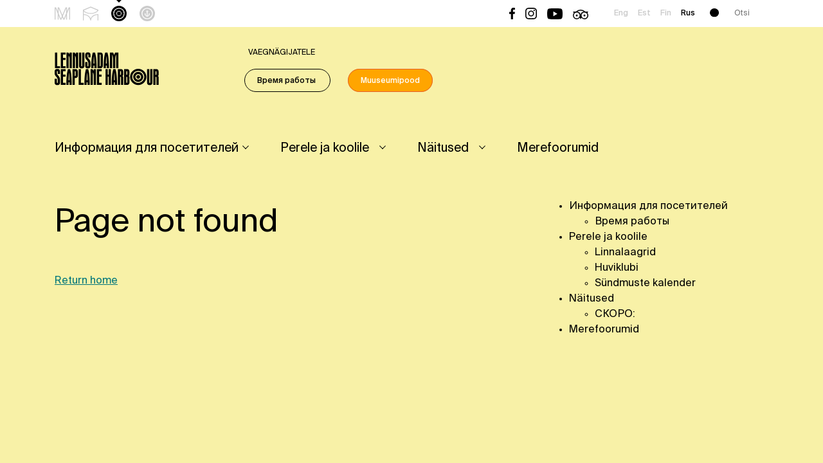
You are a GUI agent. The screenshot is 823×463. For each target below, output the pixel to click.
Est (644, 13)
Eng (621, 13)
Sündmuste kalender (645, 283)
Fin (665, 13)
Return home (86, 281)
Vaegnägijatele (281, 53)
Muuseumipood (390, 81)
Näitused (443, 148)
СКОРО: (615, 314)
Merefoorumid (558, 148)
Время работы (287, 81)
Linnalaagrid (625, 253)
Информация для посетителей (147, 148)
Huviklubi (616, 268)
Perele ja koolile (324, 148)
